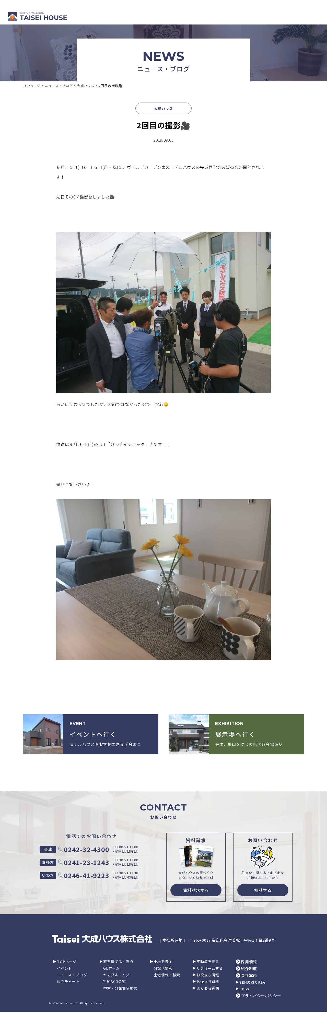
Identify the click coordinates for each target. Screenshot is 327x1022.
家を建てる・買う (118, 961)
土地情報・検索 (167, 975)
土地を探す (163, 961)
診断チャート (68, 981)
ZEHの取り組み (252, 982)
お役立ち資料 (207, 981)
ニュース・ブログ (72, 975)
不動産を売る (207, 961)
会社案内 (249, 975)
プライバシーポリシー (261, 995)
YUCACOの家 (114, 981)
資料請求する (196, 890)
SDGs (244, 989)
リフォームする (209, 968)
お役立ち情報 (207, 975)
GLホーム (111, 968)
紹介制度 (249, 968)
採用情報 (249, 961)
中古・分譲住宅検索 (120, 988)
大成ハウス (163, 108)
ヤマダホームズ (116, 975)
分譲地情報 (163, 968)
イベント (64, 968)
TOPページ (67, 961)
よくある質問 (207, 988)
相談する (262, 890)
